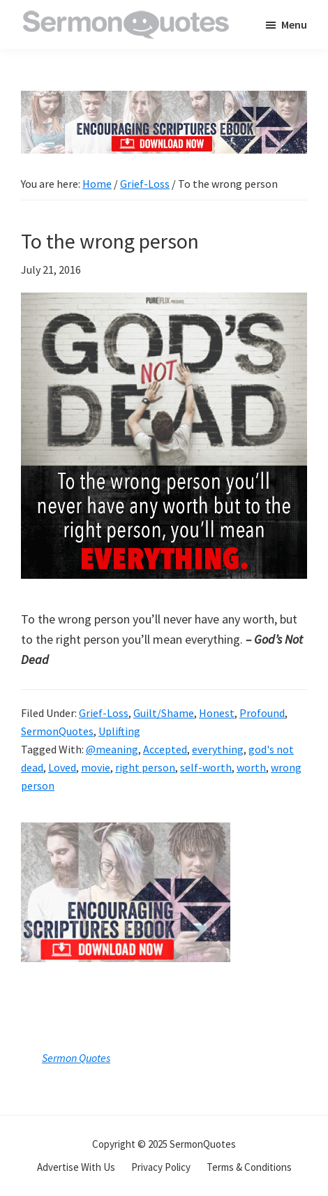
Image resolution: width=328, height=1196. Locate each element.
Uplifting (119, 731)
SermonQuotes (57, 731)
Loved (62, 767)
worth (251, 767)
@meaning (112, 749)
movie (95, 767)
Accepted (165, 749)
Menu (294, 24)
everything (218, 749)
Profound (262, 713)
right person (145, 767)
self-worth (206, 767)
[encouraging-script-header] (164, 101)
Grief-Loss (103, 713)
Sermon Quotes (76, 1058)
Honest (216, 713)
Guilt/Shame (163, 713)
